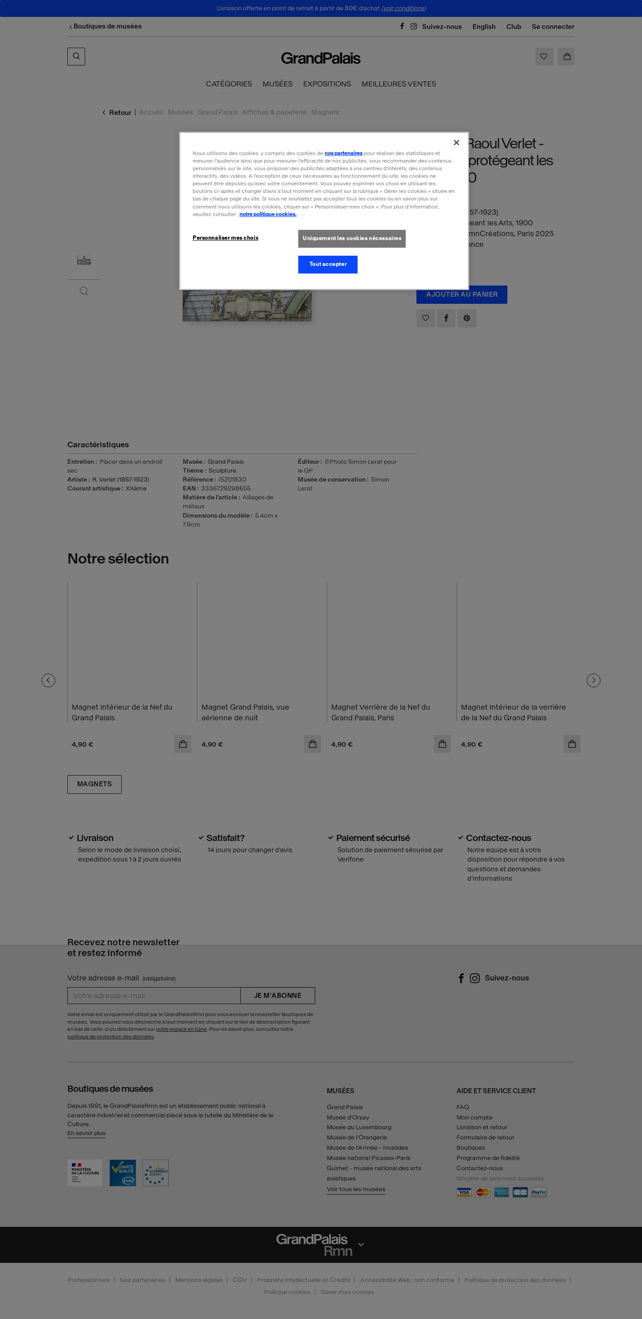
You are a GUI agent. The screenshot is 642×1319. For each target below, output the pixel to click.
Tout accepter (327, 264)
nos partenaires (343, 153)
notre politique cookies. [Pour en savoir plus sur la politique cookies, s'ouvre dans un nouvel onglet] (267, 214)
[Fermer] (456, 142)
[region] (324, 211)
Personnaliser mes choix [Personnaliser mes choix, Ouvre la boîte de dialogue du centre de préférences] (225, 238)
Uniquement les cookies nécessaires (352, 238)
